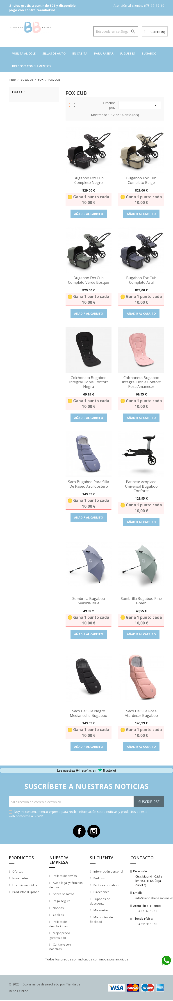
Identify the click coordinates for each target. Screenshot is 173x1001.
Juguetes (127, 53)
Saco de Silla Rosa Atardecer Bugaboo (141, 713)
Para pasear (104, 53)
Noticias (58, 909)
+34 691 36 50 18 (146, 925)
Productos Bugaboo (25, 893)
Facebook (79, 831)
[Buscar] (115, 31)
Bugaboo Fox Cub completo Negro (88, 180)
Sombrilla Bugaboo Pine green (141, 601)
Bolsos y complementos (31, 66)
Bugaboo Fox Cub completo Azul (141, 280)
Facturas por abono (106, 886)
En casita (79, 53)
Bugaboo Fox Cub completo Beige (141, 180)
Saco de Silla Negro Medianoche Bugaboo (88, 713)
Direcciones (101, 893)
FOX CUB (18, 92)
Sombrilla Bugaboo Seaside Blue (88, 601)
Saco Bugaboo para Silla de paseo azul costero (88, 484)
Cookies (58, 916)
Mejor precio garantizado (59, 936)
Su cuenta (102, 858)
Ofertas (17, 872)
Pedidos (99, 879)
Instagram (94, 831)
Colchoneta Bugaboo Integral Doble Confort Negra (88, 382)
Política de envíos (64, 877)
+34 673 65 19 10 (146, 912)
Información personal (108, 872)
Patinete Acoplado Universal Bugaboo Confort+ (141, 486)
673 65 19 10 (154, 5)
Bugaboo (149, 53)
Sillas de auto (54, 53)
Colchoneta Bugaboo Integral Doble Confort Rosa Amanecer (141, 382)
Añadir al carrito (88, 214)
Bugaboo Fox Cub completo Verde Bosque (88, 280)
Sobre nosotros (63, 895)
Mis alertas (101, 911)
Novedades (20, 879)
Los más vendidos (24, 886)
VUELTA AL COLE (24, 53)
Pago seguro (61, 902)
